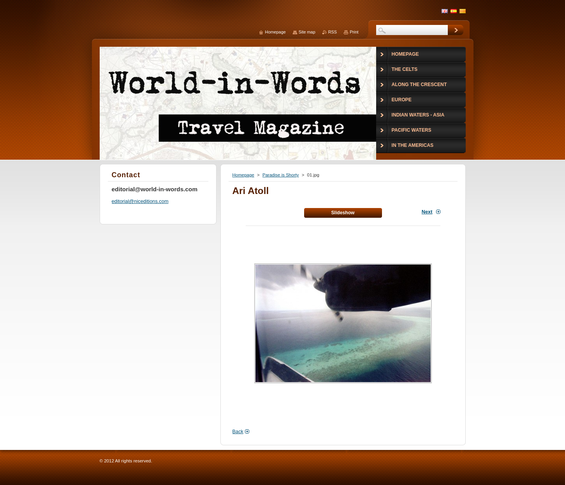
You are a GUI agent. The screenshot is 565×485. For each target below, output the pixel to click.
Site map (307, 32)
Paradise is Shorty (280, 175)
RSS (332, 32)
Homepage (243, 175)
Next (427, 212)
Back (237, 431)
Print (354, 32)
